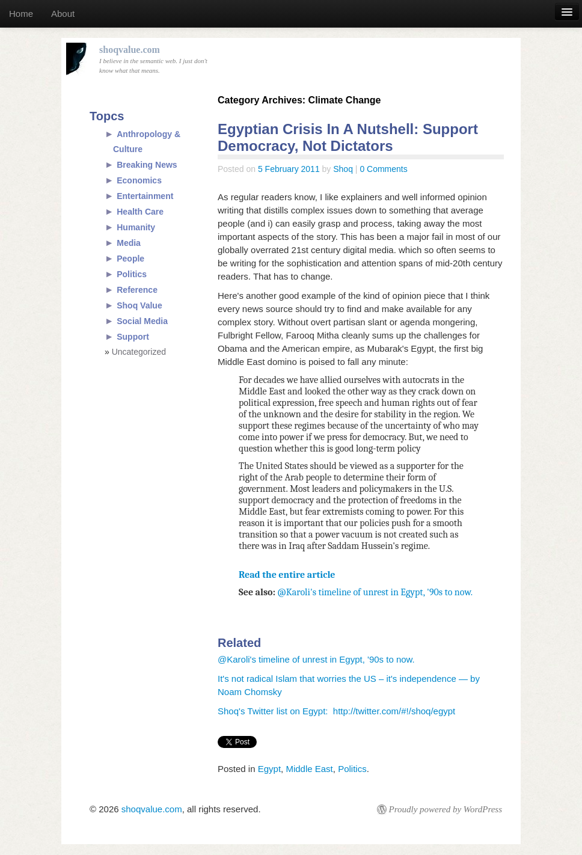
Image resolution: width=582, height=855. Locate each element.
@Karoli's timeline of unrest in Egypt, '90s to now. (375, 592)
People (130, 258)
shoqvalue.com (151, 809)
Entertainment (145, 196)
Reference (137, 290)
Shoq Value (139, 305)
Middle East (309, 769)
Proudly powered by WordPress (445, 809)
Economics (139, 180)
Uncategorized (139, 352)
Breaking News (147, 165)
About (63, 13)
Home (21, 13)
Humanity (136, 227)
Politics (352, 769)
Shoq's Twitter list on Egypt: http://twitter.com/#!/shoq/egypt (336, 711)
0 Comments (383, 169)
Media (129, 243)
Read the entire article (287, 574)
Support (133, 337)
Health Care (140, 211)
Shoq (343, 169)
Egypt (269, 769)
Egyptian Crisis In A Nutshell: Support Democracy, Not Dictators (348, 137)
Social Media (142, 321)
